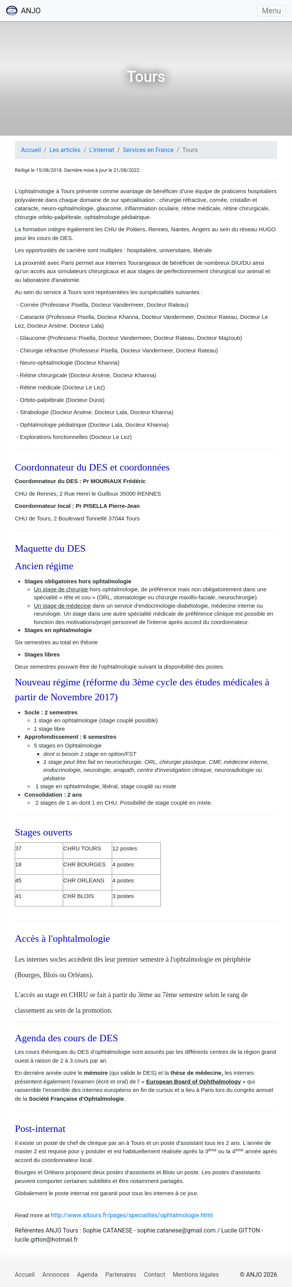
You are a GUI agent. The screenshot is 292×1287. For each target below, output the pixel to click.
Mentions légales (196, 1274)
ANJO (23, 10)
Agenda (87, 1274)
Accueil (31, 150)
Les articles (65, 150)
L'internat (101, 150)
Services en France (148, 150)
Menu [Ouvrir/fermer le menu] (271, 10)
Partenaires (120, 1274)
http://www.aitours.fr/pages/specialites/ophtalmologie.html (132, 1215)
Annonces (55, 1274)
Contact (154, 1274)
